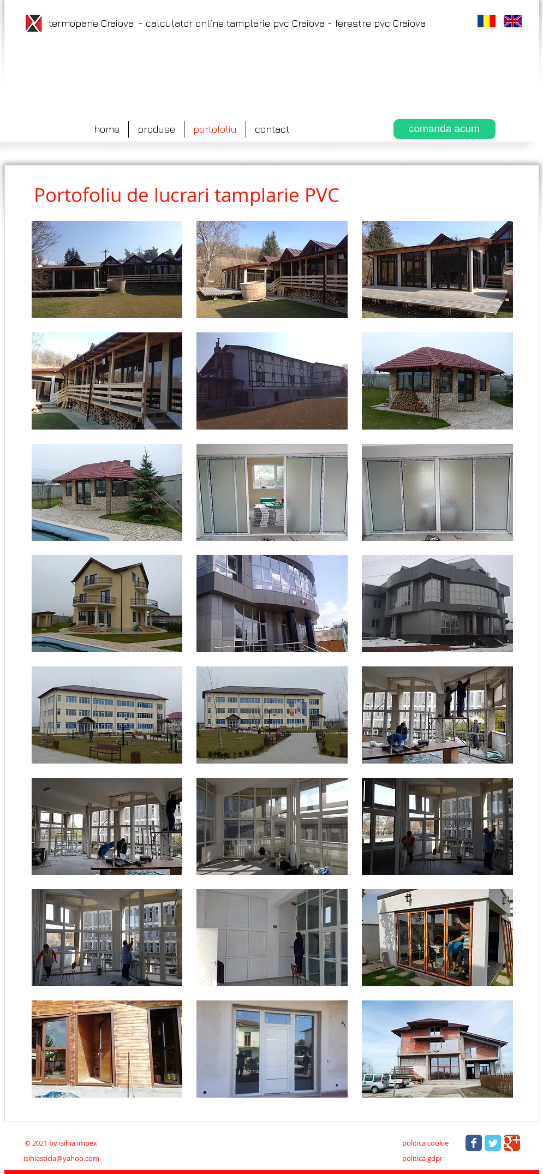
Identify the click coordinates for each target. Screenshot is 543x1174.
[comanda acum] (444, 129)
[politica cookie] (425, 1143)
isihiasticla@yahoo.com (61, 1158)
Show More (272, 1105)
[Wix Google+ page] (512, 1143)
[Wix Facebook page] (474, 1143)
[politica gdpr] (422, 1158)
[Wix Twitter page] (493, 1143)
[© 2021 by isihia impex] (61, 1143)
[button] (107, 269)
